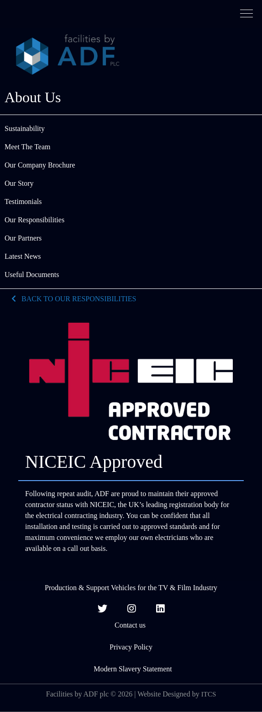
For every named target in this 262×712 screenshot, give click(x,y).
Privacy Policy (131, 647)
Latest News (23, 256)
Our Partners (23, 238)
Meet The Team (27, 147)
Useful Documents (32, 274)
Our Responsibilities (34, 220)
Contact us (131, 625)
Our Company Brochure (40, 165)
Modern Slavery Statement (131, 669)
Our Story (19, 183)
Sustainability (25, 128)
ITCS (208, 694)
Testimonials (23, 201)
